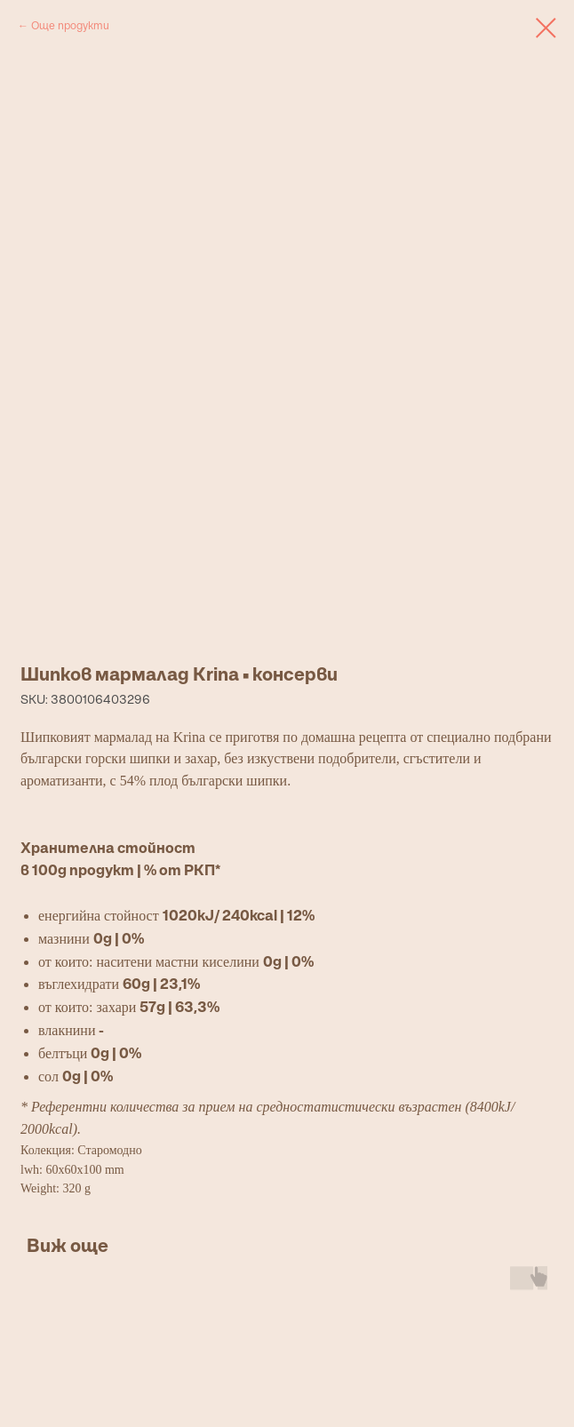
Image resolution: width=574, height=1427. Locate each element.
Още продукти (70, 25)
